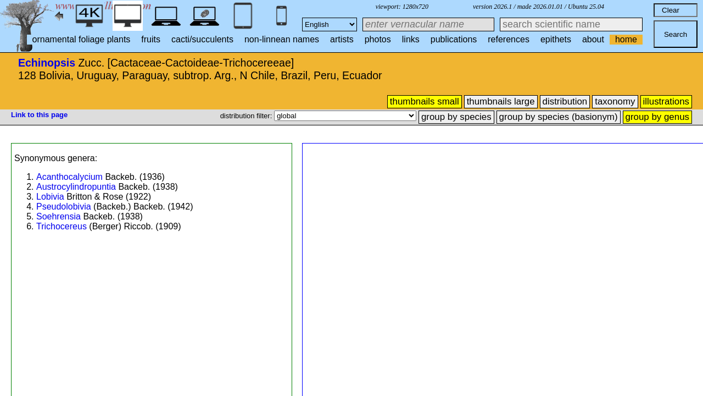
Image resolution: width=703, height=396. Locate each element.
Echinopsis (46, 63)
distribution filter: (247, 116)
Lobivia (50, 196)
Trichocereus (61, 226)
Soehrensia (58, 216)
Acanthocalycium (69, 177)
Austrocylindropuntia (76, 186)
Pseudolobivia (63, 206)
